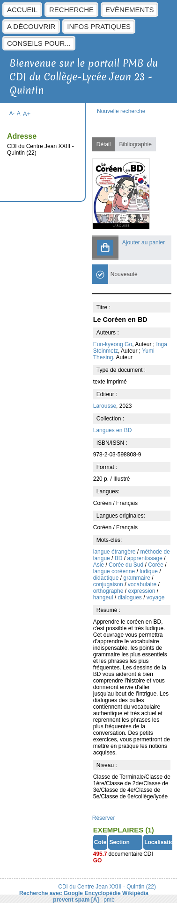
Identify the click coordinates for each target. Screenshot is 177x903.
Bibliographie (135, 144)
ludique (149, 571)
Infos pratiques (99, 26)
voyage (156, 597)
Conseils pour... (39, 43)
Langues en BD (112, 430)
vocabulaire (143, 584)
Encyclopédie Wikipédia (116, 893)
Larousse (104, 406)
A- (12, 113)
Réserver (103, 818)
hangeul (104, 597)
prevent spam (71, 899)
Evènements (129, 10)
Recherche (71, 10)
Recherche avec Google (51, 893)
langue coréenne (115, 571)
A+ (27, 113)
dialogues (130, 597)
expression (142, 591)
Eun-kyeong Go (112, 344)
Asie (99, 565)
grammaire (137, 578)
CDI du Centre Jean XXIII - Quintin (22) (107, 886)
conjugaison (109, 584)
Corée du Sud (127, 565)
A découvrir (31, 26)
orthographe (109, 591)
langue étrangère (115, 551)
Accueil (22, 10)
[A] (95, 899)
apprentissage (145, 558)
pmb (108, 899)
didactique (106, 578)
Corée (156, 565)
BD (119, 558)
